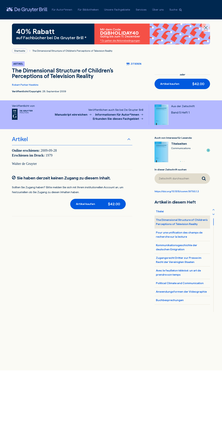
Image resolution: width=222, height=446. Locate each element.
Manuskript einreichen (71, 114)
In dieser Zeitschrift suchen (171, 169)
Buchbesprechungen (170, 300)
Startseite (19, 50)
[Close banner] (206, 28)
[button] (208, 150)
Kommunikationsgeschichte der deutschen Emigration (176, 247)
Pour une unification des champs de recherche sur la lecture (179, 234)
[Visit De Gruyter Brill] (27, 9)
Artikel (20, 139)
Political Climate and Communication (180, 283)
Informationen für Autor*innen (117, 114)
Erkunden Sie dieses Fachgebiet (116, 118)
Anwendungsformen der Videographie (181, 291)
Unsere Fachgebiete (117, 9)
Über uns (158, 9)
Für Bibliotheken (88, 9)
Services (141, 9)
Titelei (160, 211)
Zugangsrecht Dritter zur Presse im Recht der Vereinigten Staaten (178, 260)
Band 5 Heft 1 (180, 112)
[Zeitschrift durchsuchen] (176, 178)
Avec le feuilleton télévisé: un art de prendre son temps (178, 272)
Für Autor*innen (62, 9)
